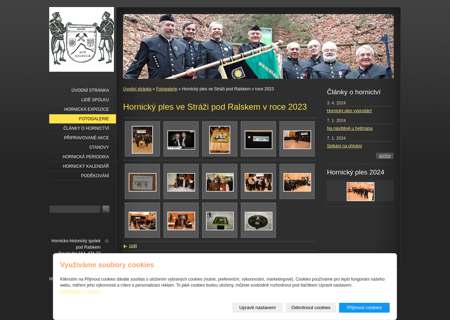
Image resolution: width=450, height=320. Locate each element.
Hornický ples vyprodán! (349, 110)
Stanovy (99, 147)
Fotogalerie (166, 89)
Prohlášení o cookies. (80, 291)
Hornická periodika (86, 156)
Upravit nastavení (257, 307)
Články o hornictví (86, 128)
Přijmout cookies (364, 307)
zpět (133, 245)
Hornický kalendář (86, 166)
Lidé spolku (95, 99)
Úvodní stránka (137, 89)
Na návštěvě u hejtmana (349, 128)
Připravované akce (86, 137)
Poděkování (95, 175)
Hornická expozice (86, 109)
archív (385, 155)
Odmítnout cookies (310, 307)
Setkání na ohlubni (344, 145)
